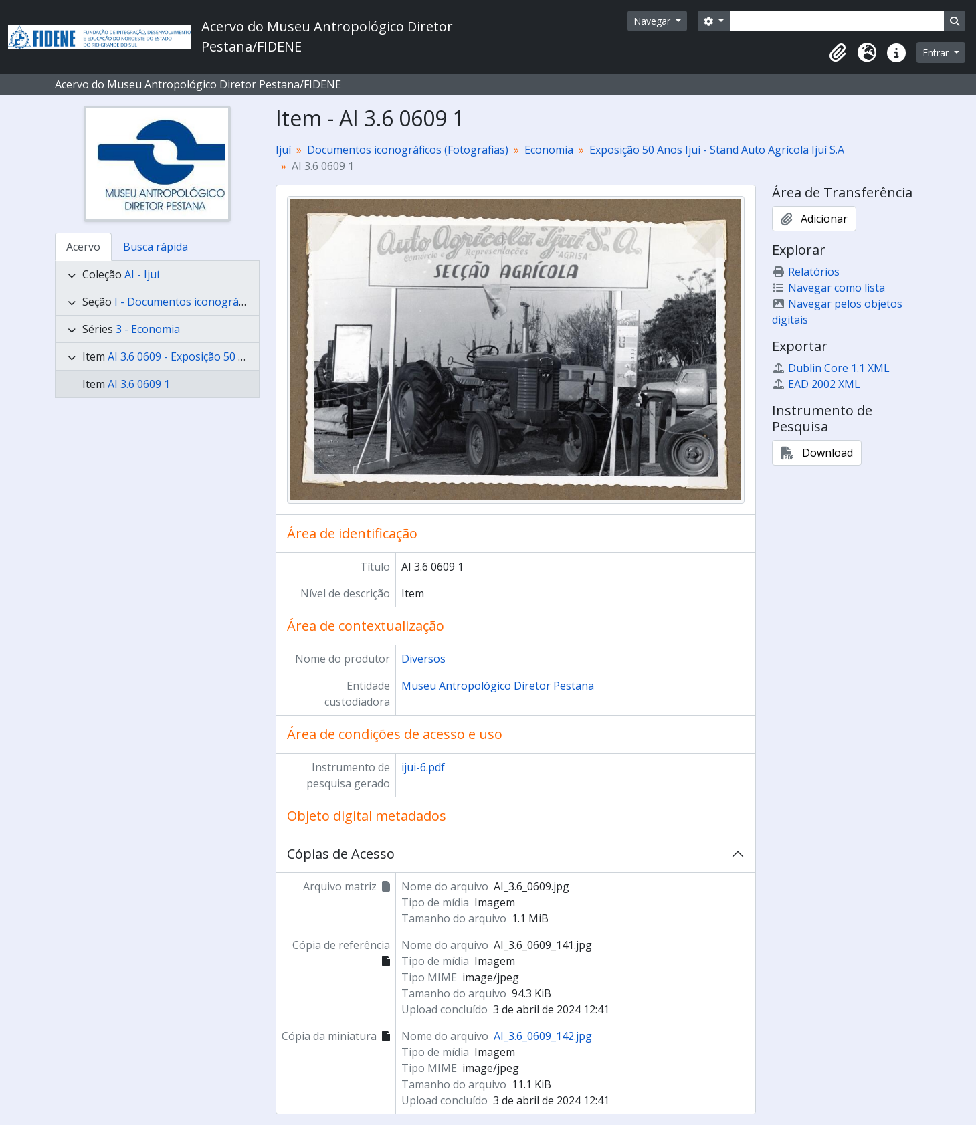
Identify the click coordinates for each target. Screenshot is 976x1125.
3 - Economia (148, 329)
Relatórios (806, 271)
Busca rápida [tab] (155, 246)
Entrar (936, 52)
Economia (548, 149)
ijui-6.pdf (423, 767)
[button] (837, 53)
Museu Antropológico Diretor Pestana (497, 685)
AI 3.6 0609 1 (139, 384)
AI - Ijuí (141, 274)
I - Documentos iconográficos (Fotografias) (221, 301)
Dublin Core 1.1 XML (831, 368)
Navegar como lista (828, 287)
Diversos (423, 658)
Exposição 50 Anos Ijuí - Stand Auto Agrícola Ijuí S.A (716, 149)
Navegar (653, 21)
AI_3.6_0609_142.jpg (543, 1036)
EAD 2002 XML (816, 384)
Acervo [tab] (83, 246)
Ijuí (283, 149)
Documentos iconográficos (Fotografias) (407, 149)
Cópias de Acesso (341, 854)
